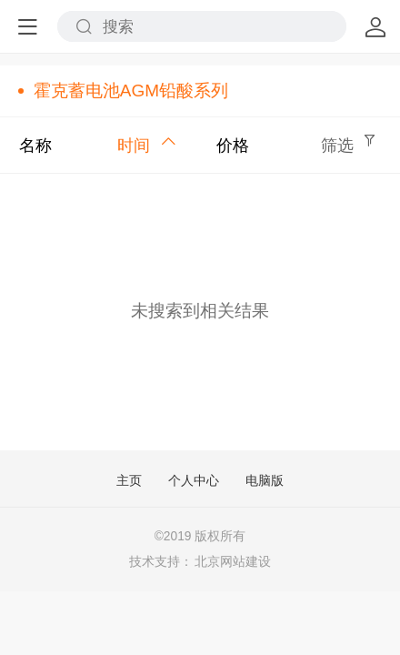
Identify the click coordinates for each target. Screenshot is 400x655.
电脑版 (264, 481)
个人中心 (193, 481)
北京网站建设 (233, 562)
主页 (129, 481)
